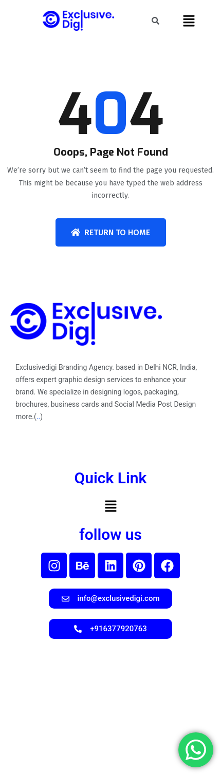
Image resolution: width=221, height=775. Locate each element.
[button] (188, 20)
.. (38, 416)
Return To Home (110, 232)
